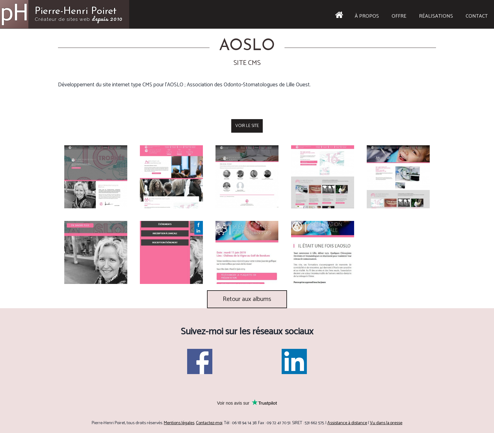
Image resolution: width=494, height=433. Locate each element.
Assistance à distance (347, 423)
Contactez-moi (209, 423)
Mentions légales (179, 423)
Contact (477, 16)
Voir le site (247, 126)
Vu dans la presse (386, 423)
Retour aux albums (247, 299)
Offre (399, 16)
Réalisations (436, 16)
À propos (367, 16)
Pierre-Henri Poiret (79, 14)
